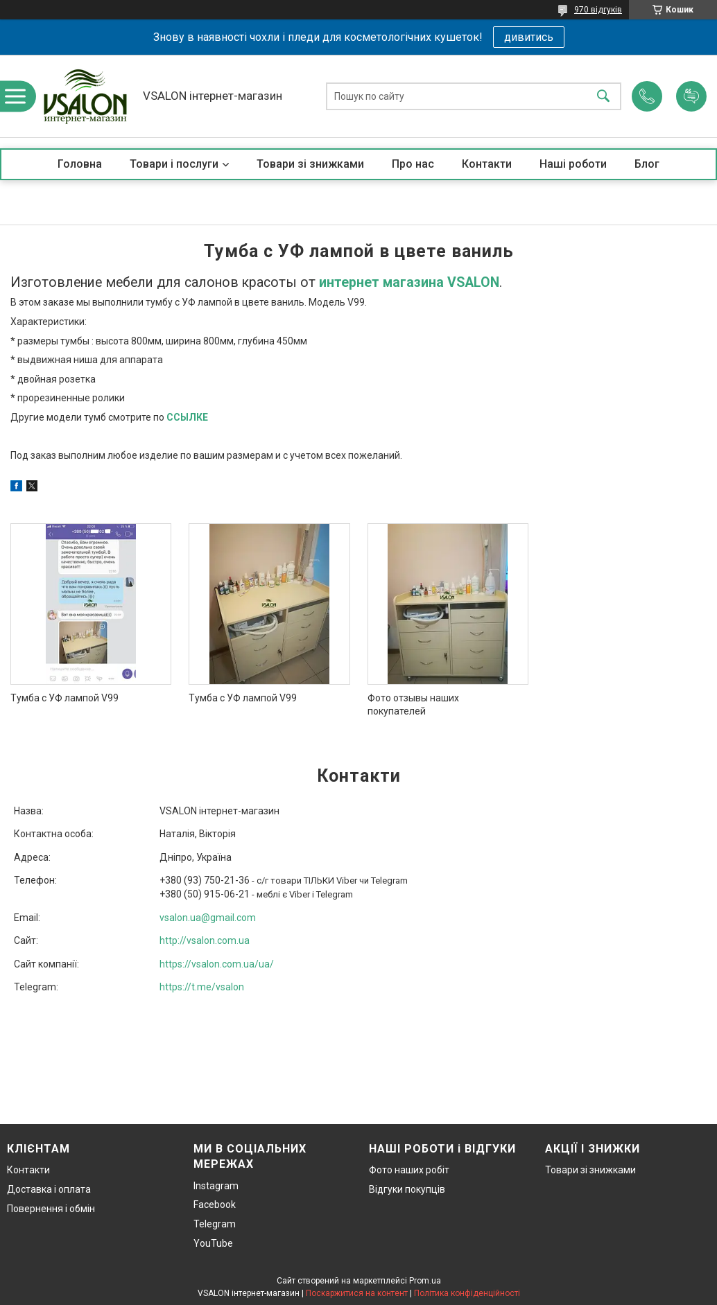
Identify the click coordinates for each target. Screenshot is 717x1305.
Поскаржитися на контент (357, 1293)
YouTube (213, 1243)
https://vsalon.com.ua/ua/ (216, 964)
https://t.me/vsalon (201, 986)
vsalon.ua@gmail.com (207, 917)
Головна (80, 163)
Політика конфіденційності (467, 1293)
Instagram (216, 1185)
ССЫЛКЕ (187, 417)
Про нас (413, 163)
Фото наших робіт (409, 1169)
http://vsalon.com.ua (204, 940)
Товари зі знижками (310, 163)
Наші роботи (573, 163)
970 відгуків (598, 10)
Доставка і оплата (49, 1189)
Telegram (214, 1223)
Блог (646, 163)
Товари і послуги (174, 163)
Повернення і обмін (51, 1208)
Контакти (487, 163)
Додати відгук (691, 96)
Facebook (214, 1204)
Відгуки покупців (407, 1189)
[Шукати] (603, 96)
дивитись (528, 37)
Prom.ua (425, 1281)
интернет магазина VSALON (409, 282)
